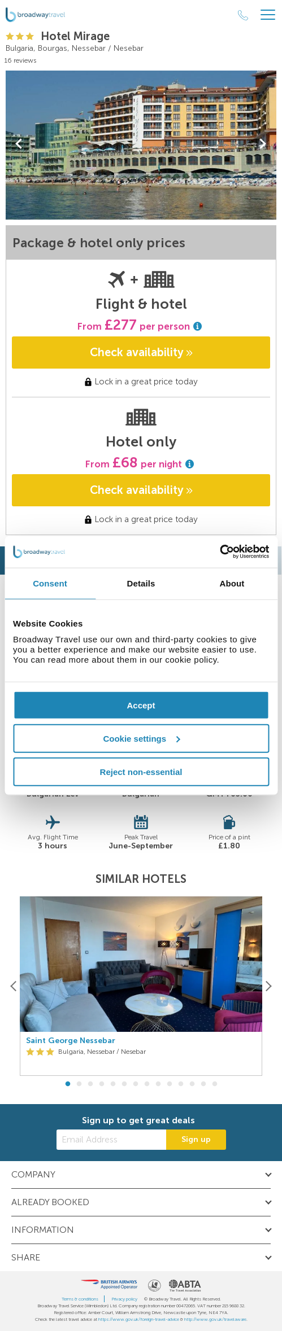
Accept (141, 705)
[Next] (268, 986)
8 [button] (147, 1084)
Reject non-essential (141, 771)
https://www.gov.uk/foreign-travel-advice (138, 1319)
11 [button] (180, 1084)
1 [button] (67, 1084)
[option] (141, 986)
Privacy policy (124, 1299)
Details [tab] (141, 583)
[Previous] (13, 986)
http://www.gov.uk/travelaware (215, 1319)
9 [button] (158, 1084)
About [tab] (232, 583)
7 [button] (135, 1084)
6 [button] (124, 1084)
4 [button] (101, 1084)
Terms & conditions (80, 1299)
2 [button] (79, 1084)
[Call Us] (243, 15)
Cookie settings (141, 738)
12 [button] (192, 1084)
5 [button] (113, 1084)
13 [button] (203, 1084)
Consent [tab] (50, 583)
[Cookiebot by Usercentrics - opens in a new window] (219, 552)
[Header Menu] (268, 15)
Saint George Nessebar (70, 1040)
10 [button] (169, 1084)
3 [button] (90, 1084)
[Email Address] (111, 1139)
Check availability (141, 352)
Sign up (196, 1139)
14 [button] (214, 1084)
